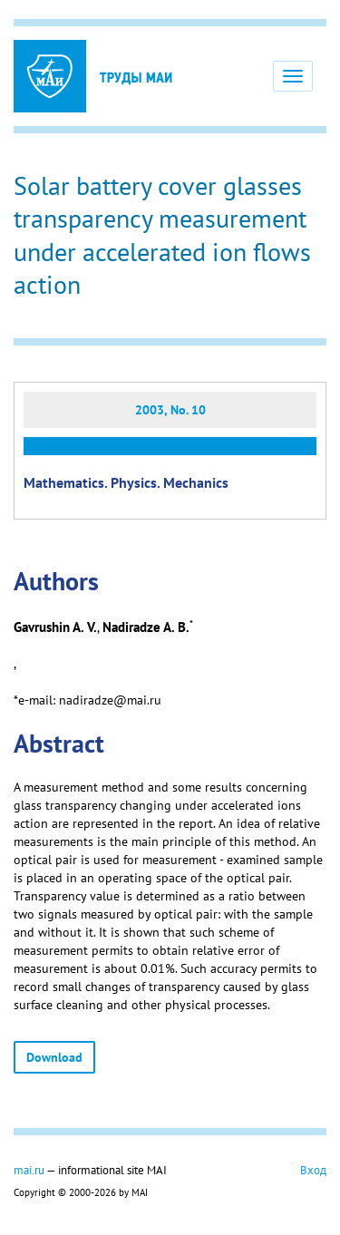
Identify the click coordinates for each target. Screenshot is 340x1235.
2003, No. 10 (170, 410)
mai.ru (29, 1169)
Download (54, 1057)
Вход (313, 1169)
